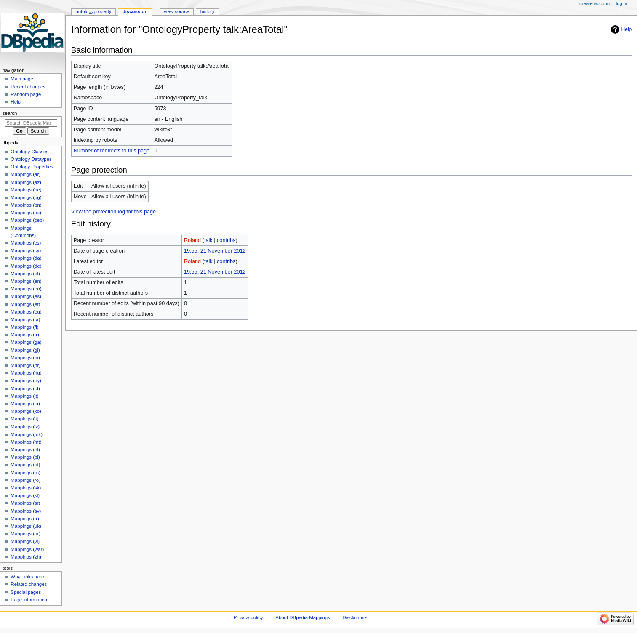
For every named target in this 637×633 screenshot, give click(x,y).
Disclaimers (355, 617)
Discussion (135, 11)
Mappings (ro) (25, 480)
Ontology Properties (32, 166)
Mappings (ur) (25, 533)
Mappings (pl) (25, 457)
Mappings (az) (26, 182)
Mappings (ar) (25, 174)
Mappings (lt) (24, 418)
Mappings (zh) (26, 556)
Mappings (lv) (25, 426)
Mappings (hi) (25, 357)
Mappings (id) (25, 388)
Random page (26, 94)
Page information (29, 599)
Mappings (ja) (25, 403)
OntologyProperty (93, 11)
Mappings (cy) (26, 250)
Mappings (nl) (25, 449)
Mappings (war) (27, 549)
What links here (27, 576)
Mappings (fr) (25, 334)
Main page (22, 78)
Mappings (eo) (26, 288)
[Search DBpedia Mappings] (31, 123)
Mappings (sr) (25, 502)
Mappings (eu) (26, 311)
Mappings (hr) (25, 365)
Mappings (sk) (26, 487)
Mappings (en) (26, 281)
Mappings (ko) (26, 411)
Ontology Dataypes (31, 159)
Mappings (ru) (25, 472)
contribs (226, 240)
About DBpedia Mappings (302, 617)
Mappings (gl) (25, 350)
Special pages (26, 592)
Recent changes (28, 86)
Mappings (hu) (26, 372)
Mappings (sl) (25, 495)
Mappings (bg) (26, 197)
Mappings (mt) (26, 441)
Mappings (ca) (26, 212)
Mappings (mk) (27, 434)
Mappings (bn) (26, 204)
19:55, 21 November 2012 (215, 251)
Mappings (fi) (24, 327)
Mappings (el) (25, 273)
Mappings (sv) (26, 510)
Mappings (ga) (26, 342)
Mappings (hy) (26, 380)
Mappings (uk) (26, 526)
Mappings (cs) (26, 242)
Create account (595, 3)
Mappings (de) (26, 266)
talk (208, 240)
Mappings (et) (25, 304)
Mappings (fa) (25, 319)
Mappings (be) (26, 189)
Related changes (29, 584)
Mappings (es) (26, 296)
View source (176, 11)
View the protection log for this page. (114, 212)
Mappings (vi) (25, 541)
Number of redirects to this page (112, 151)
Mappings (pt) (25, 464)
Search (10, 113)
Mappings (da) (26, 258)
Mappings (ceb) (27, 220)
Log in (621, 3)
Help (626, 29)
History (207, 11)
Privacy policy (248, 617)
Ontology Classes (29, 151)
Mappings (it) (24, 396)
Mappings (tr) (25, 518)
